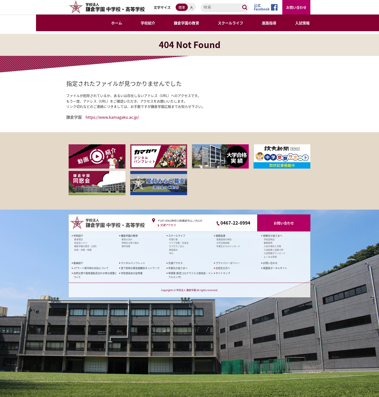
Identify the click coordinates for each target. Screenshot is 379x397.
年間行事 (173, 239)
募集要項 (268, 242)
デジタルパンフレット (133, 263)
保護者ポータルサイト (275, 268)
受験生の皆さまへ (272, 235)
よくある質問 (270, 256)
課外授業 (126, 246)
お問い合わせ (296, 7)
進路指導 (220, 235)
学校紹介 (78, 235)
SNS (171, 253)
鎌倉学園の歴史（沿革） (86, 246)
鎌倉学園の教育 (129, 235)
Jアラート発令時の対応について (91, 268)
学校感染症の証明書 (132, 273)
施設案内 (173, 249)
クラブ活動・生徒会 (179, 242)
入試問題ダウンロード (274, 253)
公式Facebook (262, 7)
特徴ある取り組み (130, 242)
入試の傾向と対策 (272, 246)
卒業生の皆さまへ (178, 268)
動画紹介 (78, 263)
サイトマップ (223, 273)
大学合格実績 (222, 242)
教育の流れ (127, 239)
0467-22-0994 (235, 223)
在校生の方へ (223, 268)
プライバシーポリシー (228, 263)
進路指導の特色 (224, 239)
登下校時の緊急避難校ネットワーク (140, 268)
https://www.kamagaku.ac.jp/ (112, 117)
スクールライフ (176, 235)
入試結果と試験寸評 (273, 249)
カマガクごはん (176, 246)
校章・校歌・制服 (83, 249)
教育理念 (78, 239)
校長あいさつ (80, 242)
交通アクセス (168, 225)
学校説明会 (269, 239)
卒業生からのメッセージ (228, 246)
